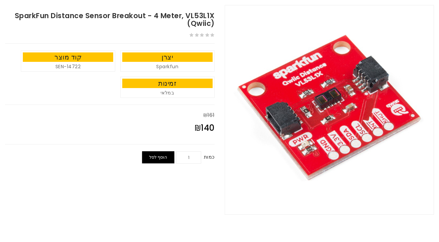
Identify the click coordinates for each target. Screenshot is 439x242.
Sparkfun (167, 66)
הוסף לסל (158, 157)
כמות (209, 157)
